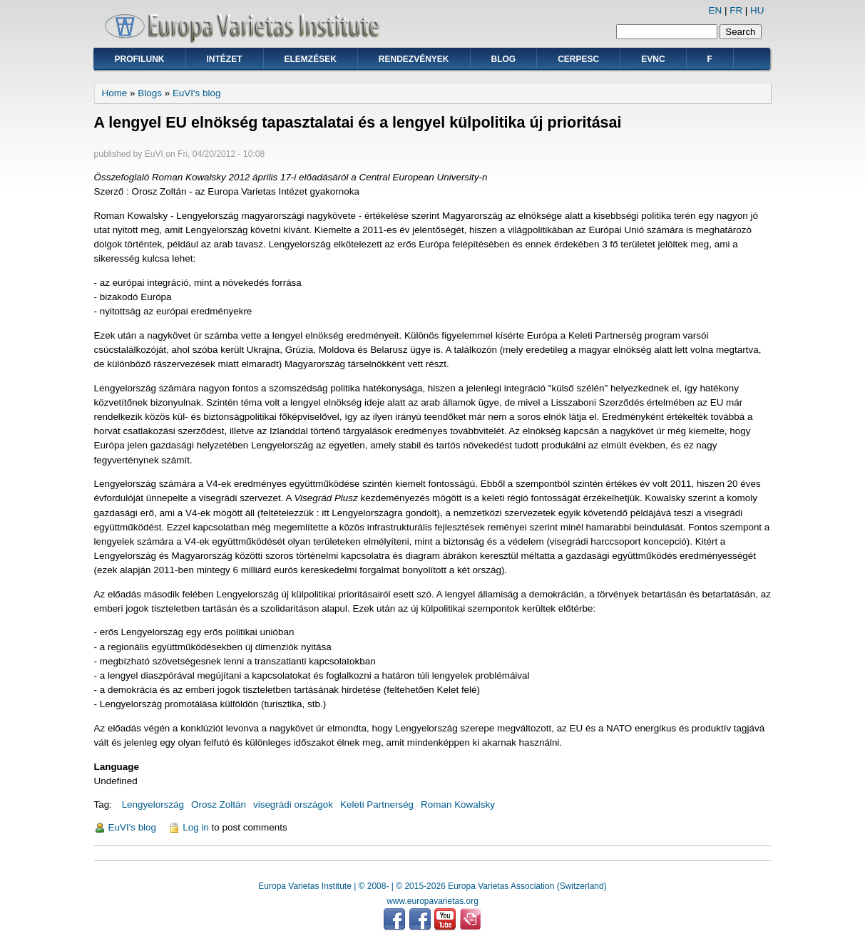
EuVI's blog (197, 93)
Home (115, 93)
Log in (196, 827)
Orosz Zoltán (218, 804)
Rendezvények (414, 59)
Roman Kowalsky (458, 804)
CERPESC (578, 59)
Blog (503, 59)
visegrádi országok (293, 804)
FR (736, 10)
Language (116, 766)
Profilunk (140, 59)
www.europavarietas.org (432, 901)
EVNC (653, 59)
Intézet (224, 59)
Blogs (150, 93)
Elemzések (311, 59)
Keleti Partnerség (377, 804)
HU (757, 10)
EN (715, 10)
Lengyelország (153, 804)
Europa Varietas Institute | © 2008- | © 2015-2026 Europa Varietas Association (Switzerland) (432, 886)
